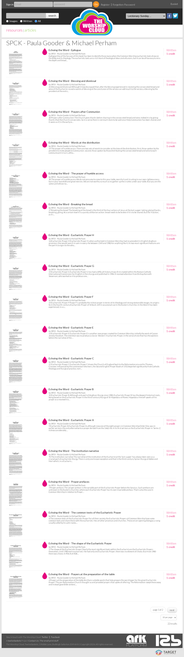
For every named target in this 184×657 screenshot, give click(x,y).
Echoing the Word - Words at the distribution (74, 142)
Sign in (10, 4)
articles (30, 30)
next (172, 610)
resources (14, 30)
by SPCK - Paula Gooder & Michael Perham (67, 53)
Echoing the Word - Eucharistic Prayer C (71, 358)
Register (105, 4)
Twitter (175, 16)
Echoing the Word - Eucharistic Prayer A (71, 420)
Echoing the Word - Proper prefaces (69, 481)
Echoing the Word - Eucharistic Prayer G (71, 265)
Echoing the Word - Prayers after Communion (74, 111)
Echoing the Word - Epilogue (65, 50)
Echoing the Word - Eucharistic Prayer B (71, 389)
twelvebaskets (14, 640)
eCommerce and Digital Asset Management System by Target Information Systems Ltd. (165, 652)
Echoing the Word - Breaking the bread (71, 204)
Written (27, 21)
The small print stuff (49, 640)
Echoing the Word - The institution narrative (74, 450)
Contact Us (33, 640)
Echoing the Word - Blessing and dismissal (72, 80)
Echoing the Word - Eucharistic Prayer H (71, 235)
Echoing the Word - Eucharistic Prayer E (71, 327)
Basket (174, 4)
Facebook (169, 16)
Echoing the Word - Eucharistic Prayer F (71, 296)
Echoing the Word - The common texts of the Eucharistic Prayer (85, 512)
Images (13, 21)
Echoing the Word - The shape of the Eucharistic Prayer (80, 543)
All (39, 21)
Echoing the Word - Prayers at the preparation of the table (82, 574)
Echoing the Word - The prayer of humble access (76, 173)
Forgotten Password (124, 4)
